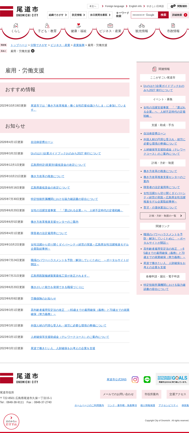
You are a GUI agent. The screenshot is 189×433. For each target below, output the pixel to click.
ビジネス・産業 (110, 31)
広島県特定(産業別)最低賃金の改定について (58, 164)
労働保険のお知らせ (43, 298)
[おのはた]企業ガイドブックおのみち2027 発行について (66, 153)
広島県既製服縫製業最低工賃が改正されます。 (60, 275)
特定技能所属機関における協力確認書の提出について (64, 198)
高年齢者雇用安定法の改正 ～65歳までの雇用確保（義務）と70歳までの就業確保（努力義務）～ (165, 253)
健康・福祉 (79, 31)
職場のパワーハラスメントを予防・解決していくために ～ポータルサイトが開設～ (165, 238)
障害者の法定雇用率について (49, 233)
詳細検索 (177, 14)
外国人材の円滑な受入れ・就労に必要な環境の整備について (68, 325)
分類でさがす (38, 45)
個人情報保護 (147, 405)
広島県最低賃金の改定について (50, 187)
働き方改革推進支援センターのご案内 (54, 221)
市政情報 (173, 31)
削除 (32, 51)
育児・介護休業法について (160, 207)
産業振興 (79, 45)
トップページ (18, 45)
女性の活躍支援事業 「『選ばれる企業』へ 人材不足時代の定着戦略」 (77, 210)
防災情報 (77, 14)
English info (135, 6)
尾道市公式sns (117, 379)
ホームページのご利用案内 (89, 405)
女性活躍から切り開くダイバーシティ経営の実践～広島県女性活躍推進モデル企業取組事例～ (165, 197)
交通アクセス (177, 394)
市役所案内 (152, 394)
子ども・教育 (47, 31)
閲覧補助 (182, 6)
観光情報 (141, 31)
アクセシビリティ (168, 405)
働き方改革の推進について (47, 176)
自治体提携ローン (42, 142)
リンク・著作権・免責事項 (122, 405)
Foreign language (114, 6)
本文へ (92, 6)
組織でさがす (56, 14)
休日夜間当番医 (98, 14)
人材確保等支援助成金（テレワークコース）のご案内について (70, 336)
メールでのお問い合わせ (118, 394)
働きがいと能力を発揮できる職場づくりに (57, 287)
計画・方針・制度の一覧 (162, 215)
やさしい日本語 (155, 6)
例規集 (185, 405)
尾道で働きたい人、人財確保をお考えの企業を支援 (63, 348)
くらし (15, 31)
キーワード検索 (122, 14)
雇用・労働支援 (20, 51)
